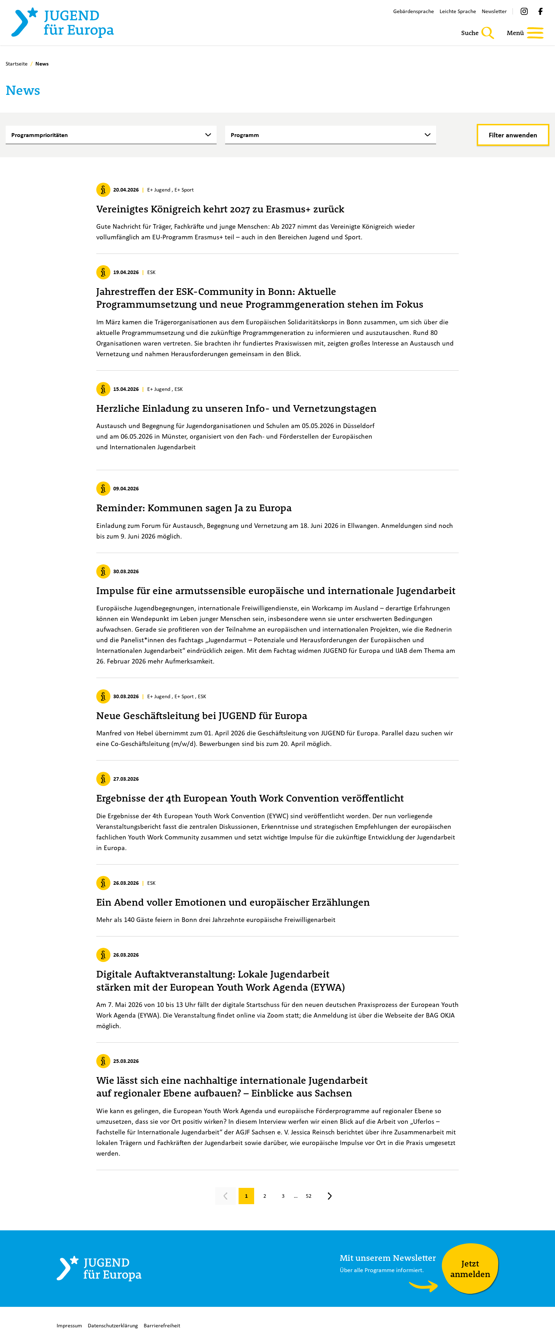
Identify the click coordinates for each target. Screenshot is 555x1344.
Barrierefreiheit (162, 1325)
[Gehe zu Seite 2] (265, 1196)
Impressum (69, 1325)
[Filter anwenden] (513, 135)
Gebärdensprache (413, 11)
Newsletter (494, 11)
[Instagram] (524, 11)
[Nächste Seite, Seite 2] (330, 1196)
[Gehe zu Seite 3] (283, 1196)
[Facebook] (540, 11)
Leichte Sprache (458, 11)
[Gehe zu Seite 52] (309, 1196)
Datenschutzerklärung (113, 1325)
